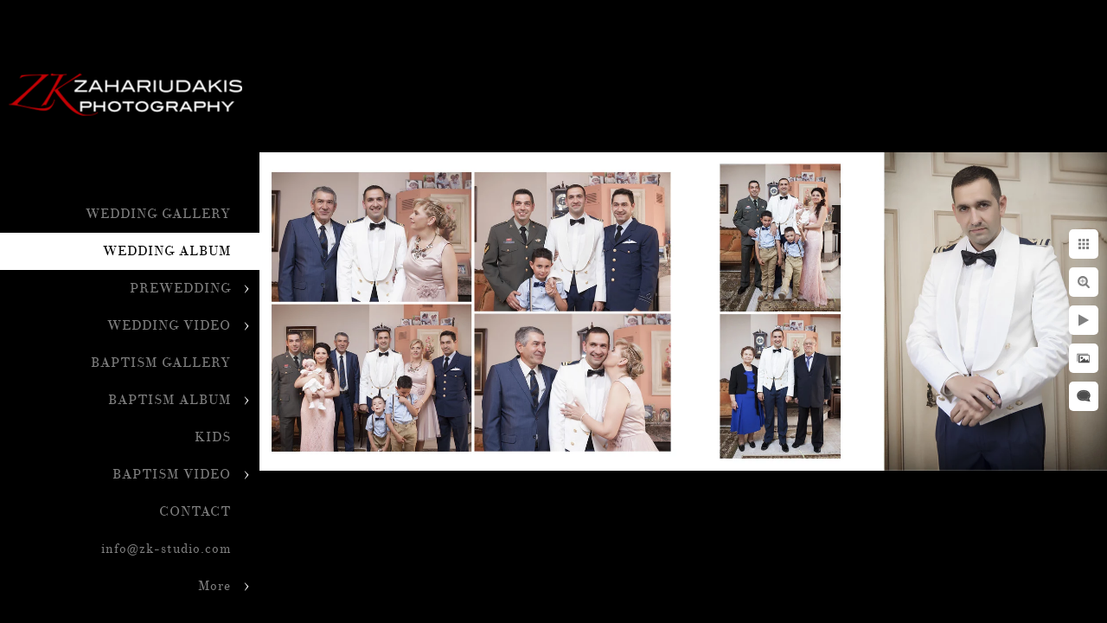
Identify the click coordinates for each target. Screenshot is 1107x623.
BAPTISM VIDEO (171, 474)
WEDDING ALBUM (167, 251)
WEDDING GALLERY (158, 214)
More (214, 586)
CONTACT (195, 512)
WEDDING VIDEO (169, 326)
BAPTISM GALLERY (161, 363)
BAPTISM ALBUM (169, 400)
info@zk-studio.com (166, 549)
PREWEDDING (180, 288)
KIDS (213, 437)
